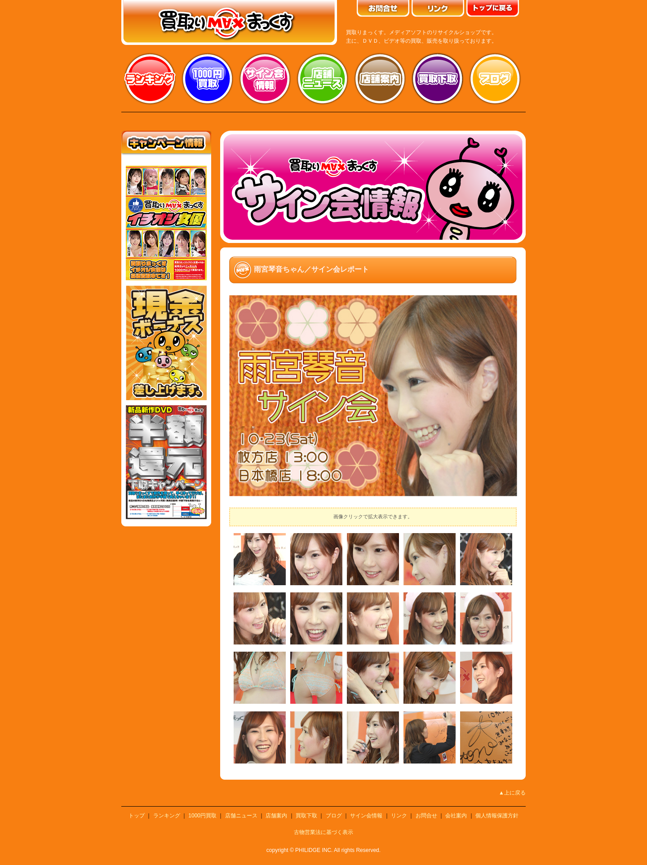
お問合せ (426, 815)
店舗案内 (380, 78)
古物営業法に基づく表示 (323, 832)
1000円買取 (202, 815)
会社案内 (456, 815)
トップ (137, 815)
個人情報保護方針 (496, 815)
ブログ (495, 78)
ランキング (150, 78)
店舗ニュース (322, 78)
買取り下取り (437, 78)
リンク (399, 815)
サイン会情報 (265, 78)
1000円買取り (207, 78)
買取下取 (306, 815)
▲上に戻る (512, 793)
